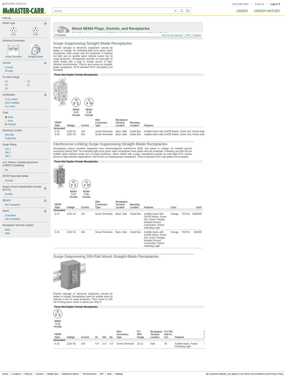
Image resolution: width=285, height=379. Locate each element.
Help (109, 374)
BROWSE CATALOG (15, 4)
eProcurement (89, 374)
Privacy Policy (276, 374)
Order (242, 11)
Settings (119, 374)
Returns (28, 374)
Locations (16, 374)
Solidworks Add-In (70, 374)
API (102, 374)
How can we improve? (172, 35)
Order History (267, 11)
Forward (197, 35)
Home (5, 374)
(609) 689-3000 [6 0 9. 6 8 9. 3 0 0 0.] (240, 4)
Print (188, 35)
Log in (275, 4)
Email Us (259, 4)
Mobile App (52, 374)
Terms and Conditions (254, 374)
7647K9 (185, 232)
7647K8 (185, 213)
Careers (40, 374)
